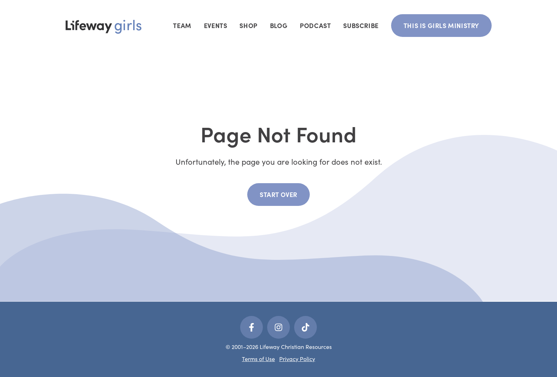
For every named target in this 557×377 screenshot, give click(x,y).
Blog (278, 25)
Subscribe (360, 25)
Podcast (315, 25)
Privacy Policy (297, 358)
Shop (248, 25)
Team (182, 25)
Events (215, 25)
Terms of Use (258, 358)
